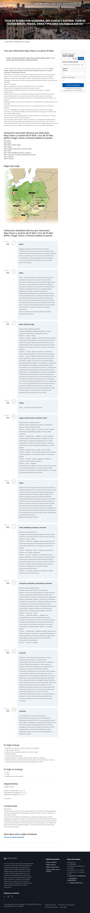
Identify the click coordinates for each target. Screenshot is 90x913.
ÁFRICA (59, 4)
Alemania (8, 42)
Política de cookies (50, 905)
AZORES (53, 4)
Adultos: (64, 70)
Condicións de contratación (66, 905)
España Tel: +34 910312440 (76, 876)
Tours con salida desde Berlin (14, 837)
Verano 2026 (39, 4)
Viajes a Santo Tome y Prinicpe (53, 870)
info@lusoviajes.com (75, 883)
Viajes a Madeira (51, 862)
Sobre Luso (82, 4)
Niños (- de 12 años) (68, 77)
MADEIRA (46, 4)
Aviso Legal (63, 907)
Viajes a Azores (51, 865)
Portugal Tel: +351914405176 (72, 879)
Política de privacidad (51, 907)
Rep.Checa (18, 42)
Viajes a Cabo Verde (52, 867)
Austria (26, 42)
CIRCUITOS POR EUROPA (70, 4)
